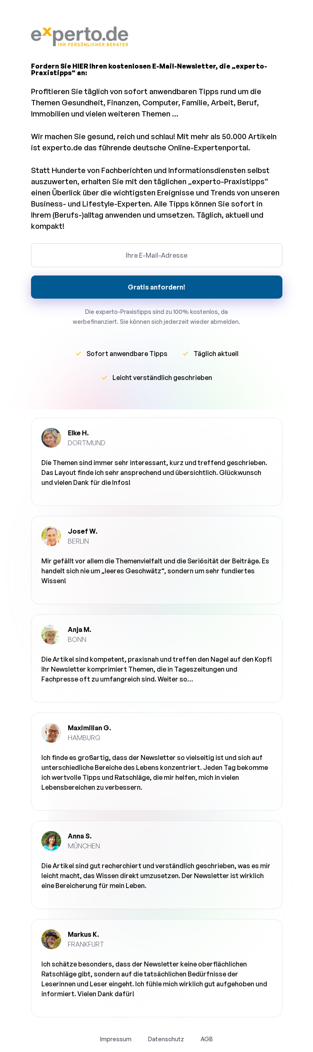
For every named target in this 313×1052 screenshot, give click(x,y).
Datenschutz (166, 1039)
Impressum (115, 1039)
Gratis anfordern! (156, 287)
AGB (207, 1039)
